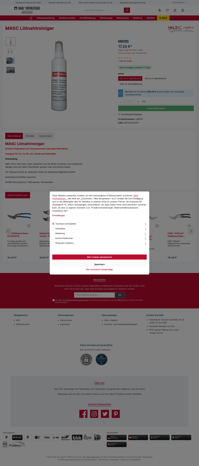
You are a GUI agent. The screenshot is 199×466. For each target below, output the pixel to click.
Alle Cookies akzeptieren (99, 257)
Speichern (99, 264)
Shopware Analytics (64, 243)
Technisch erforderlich (65, 223)
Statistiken (60, 228)
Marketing (60, 233)
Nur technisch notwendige (99, 269)
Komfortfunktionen (64, 238)
